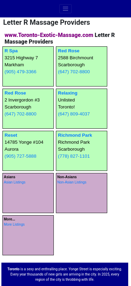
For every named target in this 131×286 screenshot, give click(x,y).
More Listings (14, 224)
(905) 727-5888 (20, 156)
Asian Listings (15, 182)
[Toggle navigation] (65, 8)
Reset (11, 135)
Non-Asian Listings (71, 182)
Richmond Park (75, 135)
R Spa (11, 50)
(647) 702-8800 (74, 71)
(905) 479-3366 (20, 71)
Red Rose (68, 50)
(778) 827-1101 (74, 156)
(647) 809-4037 (74, 113)
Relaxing (68, 93)
